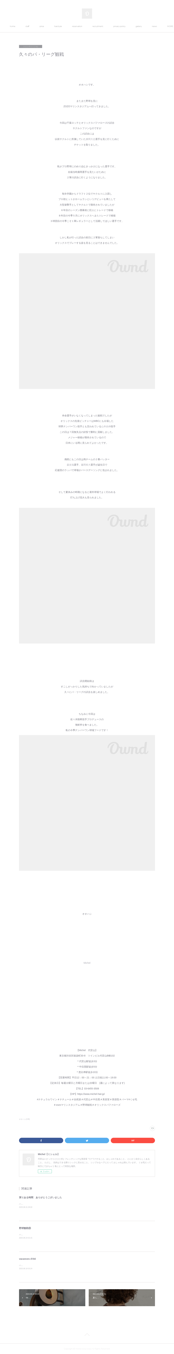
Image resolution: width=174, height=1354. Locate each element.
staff (37, 26)
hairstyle (68, 26)
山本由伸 (106, 426)
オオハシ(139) (24, 1119)
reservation (87, 26)
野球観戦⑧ (25, 1228)
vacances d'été (27, 1258)
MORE (148, 26)
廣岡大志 (90, 139)
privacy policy (129, 26)
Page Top (87, 1335)
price (51, 26)
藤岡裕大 (86, 464)
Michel (87, 963)
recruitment (107, 26)
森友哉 (70, 464)
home (22, 26)
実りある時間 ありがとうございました (40, 1197)
